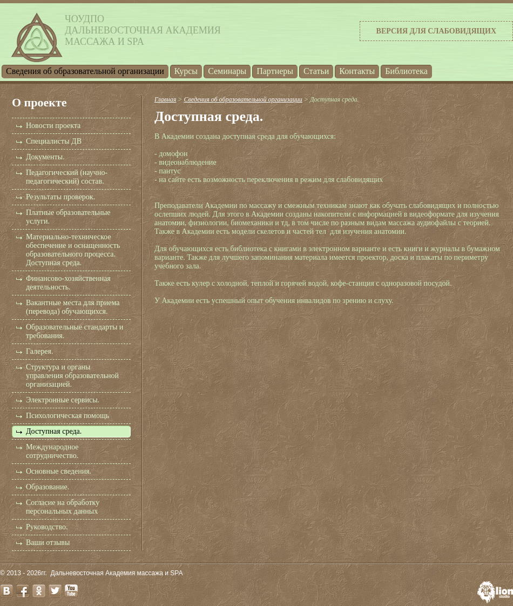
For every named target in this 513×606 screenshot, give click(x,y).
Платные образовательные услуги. (68, 216)
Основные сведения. (58, 471)
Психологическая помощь (67, 416)
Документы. (45, 157)
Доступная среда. (54, 431)
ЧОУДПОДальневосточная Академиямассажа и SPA (143, 30)
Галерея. (39, 351)
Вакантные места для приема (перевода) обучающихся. (72, 307)
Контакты (357, 71)
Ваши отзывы (48, 542)
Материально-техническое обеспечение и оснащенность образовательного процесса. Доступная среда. (73, 250)
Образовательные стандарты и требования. (74, 331)
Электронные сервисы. (62, 400)
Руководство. (47, 527)
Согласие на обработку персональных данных (62, 507)
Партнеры (274, 71)
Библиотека (406, 71)
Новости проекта (53, 126)
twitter (55, 590)
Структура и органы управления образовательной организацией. (72, 375)
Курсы (186, 71)
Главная (165, 99)
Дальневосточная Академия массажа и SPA (117, 573)
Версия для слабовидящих (436, 31)
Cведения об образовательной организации (85, 71)
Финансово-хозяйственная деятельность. (68, 282)
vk (6, 590)
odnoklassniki (38, 590)
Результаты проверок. (60, 197)
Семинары (227, 71)
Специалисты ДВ (54, 141)
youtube (71, 590)
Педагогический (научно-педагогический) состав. (66, 177)
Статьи (316, 71)
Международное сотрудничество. (52, 451)
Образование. (47, 487)
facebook (22, 590)
